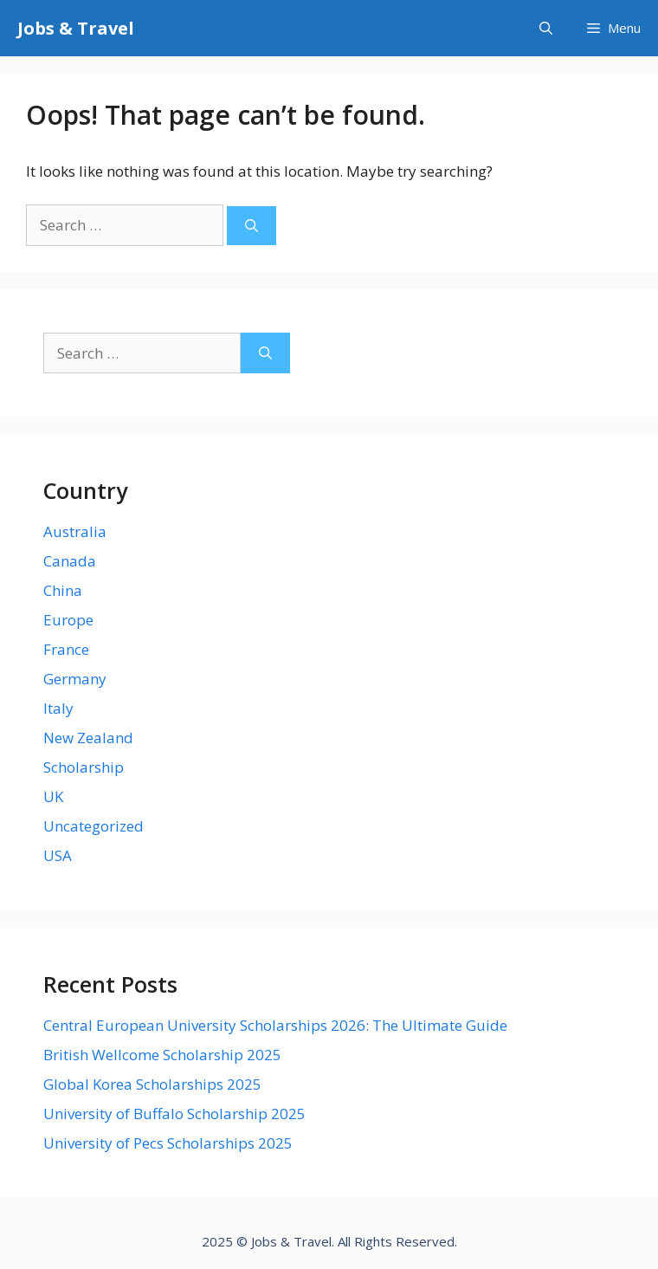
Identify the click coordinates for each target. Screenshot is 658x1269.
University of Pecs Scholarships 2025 (168, 1143)
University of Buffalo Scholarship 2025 (174, 1113)
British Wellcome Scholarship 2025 (162, 1055)
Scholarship (83, 767)
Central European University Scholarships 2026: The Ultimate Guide (275, 1025)
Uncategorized (93, 826)
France (66, 649)
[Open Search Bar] (546, 28)
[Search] (251, 225)
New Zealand (88, 738)
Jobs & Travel (75, 28)
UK (53, 796)
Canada (69, 561)
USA (57, 855)
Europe (68, 620)
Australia (74, 531)
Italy (58, 708)
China (62, 590)
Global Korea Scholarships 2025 (152, 1084)
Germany (74, 679)
